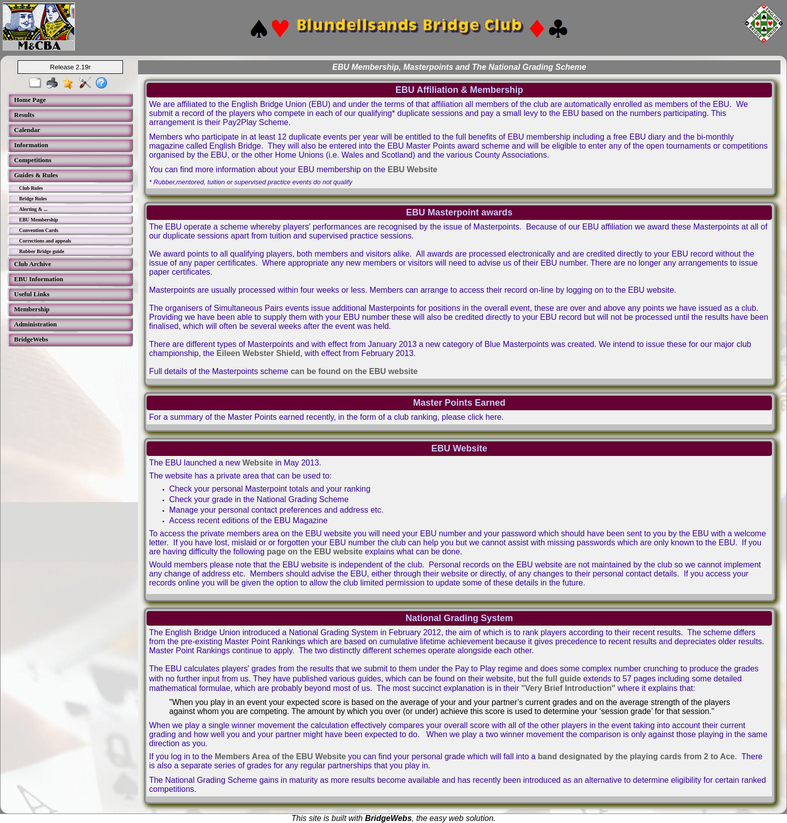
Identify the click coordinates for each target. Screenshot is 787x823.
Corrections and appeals (45, 241)
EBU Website (412, 169)
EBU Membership (38, 219)
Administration (35, 324)
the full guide (556, 678)
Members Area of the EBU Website (280, 756)
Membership (32, 309)
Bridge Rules (33, 198)
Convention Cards (38, 230)
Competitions (32, 160)
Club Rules (31, 188)
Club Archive (32, 264)
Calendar (27, 130)
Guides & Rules (36, 175)
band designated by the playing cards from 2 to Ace (636, 756)
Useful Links (31, 294)
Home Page (30, 99)
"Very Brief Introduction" (568, 688)
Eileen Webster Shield (258, 353)
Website (257, 462)
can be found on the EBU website (354, 371)
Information (31, 145)
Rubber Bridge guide (41, 251)
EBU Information (38, 279)
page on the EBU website (315, 551)
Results (24, 115)
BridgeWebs (31, 339)
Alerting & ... (33, 209)
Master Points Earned (459, 403)
